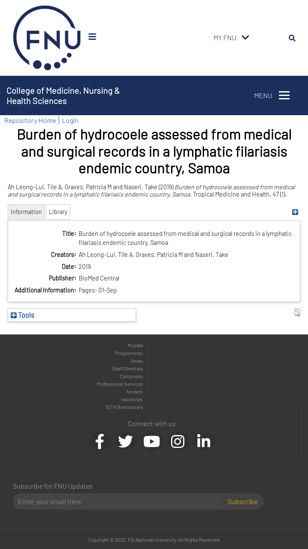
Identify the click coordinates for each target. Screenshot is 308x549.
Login (70, 120)
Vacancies (132, 399)
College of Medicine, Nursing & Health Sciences (63, 95)
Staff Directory (127, 368)
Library (58, 211)
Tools (22, 314)
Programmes (129, 353)
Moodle (135, 345)
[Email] (120, 501)
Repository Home (30, 120)
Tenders (134, 391)
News (137, 361)
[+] (295, 212)
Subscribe (243, 501)
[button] (297, 312)
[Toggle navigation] (245, 37)
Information (26, 211)
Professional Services (120, 384)
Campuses (131, 376)
